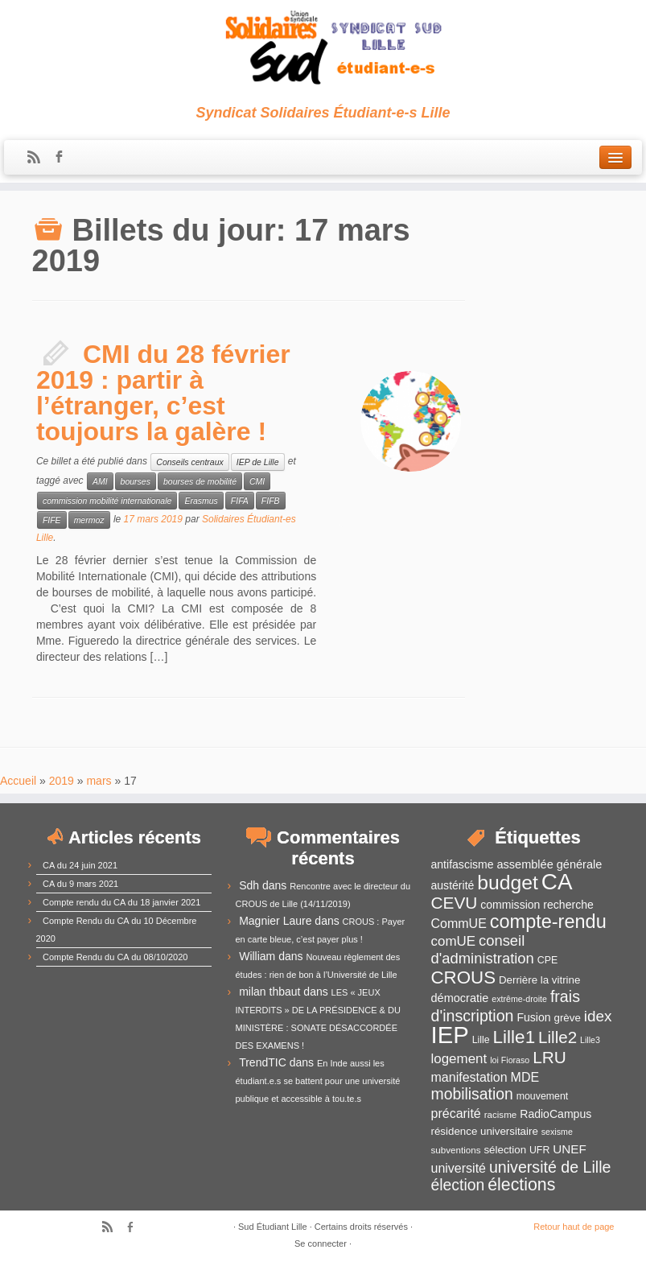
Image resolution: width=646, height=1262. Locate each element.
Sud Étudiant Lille (272, 1226)
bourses (135, 481)
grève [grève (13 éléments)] (566, 1018)
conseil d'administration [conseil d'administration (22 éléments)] (482, 949)
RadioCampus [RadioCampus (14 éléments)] (555, 1113)
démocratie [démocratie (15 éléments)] (460, 998)
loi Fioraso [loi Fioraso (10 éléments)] (509, 1060)
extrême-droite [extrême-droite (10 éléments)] (519, 999)
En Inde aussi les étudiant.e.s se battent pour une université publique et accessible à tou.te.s (318, 1080)
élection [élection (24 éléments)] (458, 1185)
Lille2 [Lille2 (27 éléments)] (557, 1037)
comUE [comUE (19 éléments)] (453, 941)
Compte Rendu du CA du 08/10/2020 (115, 957)
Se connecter (320, 1243)
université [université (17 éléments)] (458, 1168)
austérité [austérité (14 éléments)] (453, 885)
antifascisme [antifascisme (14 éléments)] (462, 864)
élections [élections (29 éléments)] (521, 1184)
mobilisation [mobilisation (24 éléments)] (472, 1094)
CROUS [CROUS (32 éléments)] (463, 977)
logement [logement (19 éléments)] (459, 1058)
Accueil (18, 780)
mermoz (89, 520)
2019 (61, 780)
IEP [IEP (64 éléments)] (450, 1034)
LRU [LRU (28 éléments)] (549, 1057)
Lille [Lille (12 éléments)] (481, 1039)
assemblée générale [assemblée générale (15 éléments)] (549, 864)
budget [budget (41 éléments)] (507, 882)
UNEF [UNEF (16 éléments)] (569, 1149)
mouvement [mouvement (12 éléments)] (542, 1096)
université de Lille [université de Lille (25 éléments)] (550, 1167)
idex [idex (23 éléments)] (598, 1016)
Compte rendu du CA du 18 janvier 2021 (121, 902)
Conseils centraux (189, 462)
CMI (257, 481)
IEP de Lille (258, 462)
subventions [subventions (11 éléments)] (456, 1149)
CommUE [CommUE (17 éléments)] (459, 923)
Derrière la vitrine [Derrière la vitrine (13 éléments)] (539, 980)
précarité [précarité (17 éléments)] (456, 1113)
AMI (100, 481)
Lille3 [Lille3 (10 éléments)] (590, 1040)
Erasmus (200, 500)
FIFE (52, 520)
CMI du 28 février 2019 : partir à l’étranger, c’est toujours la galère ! (163, 393)
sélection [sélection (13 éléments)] (504, 1150)
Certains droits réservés (361, 1226)
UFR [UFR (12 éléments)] (539, 1150)
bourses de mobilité (200, 481)
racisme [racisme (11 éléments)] (500, 1114)
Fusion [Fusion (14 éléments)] (533, 1017)
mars (98, 780)
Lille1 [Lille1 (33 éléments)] (514, 1037)
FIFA (240, 500)
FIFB (270, 500)
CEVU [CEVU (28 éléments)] (454, 902)
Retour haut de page (573, 1226)
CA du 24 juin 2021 (80, 865)
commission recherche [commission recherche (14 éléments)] (537, 904)
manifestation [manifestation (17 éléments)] (469, 1077)
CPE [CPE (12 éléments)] (547, 960)
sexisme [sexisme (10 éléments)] (557, 1131)
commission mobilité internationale (107, 500)
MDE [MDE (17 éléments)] (525, 1077)
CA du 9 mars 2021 (80, 884)
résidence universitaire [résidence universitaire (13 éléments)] (484, 1131)
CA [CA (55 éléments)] (557, 881)
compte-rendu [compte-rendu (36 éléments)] (548, 921)
